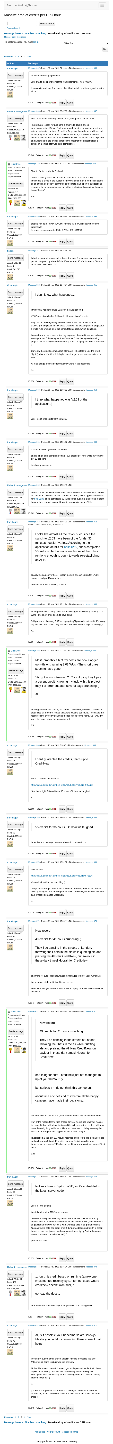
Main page (40, 1432)
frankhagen (12, 68)
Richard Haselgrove (17, 111)
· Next (29, 56)
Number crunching (35, 33)
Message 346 (91, 68)
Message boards (13, 33)
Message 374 (34, 1267)
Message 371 (34, 921)
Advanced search (13, 28)
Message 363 (34, 522)
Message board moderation (15, 37)
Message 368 (34, 745)
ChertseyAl (12, 285)
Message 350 (34, 216)
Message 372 (34, 1011)
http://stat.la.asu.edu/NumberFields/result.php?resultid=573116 (62, 875)
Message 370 (34, 862)
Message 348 (34, 111)
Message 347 (34, 68)
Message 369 (34, 817)
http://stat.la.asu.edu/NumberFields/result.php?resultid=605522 (62, 785)
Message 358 (34, 285)
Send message (15, 75)
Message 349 (34, 164)
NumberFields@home (22, 5)
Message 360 (34, 390)
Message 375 (34, 1325)
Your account (53, 1432)
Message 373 (34, 1177)
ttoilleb (10, 251)
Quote (70, 102)
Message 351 (34, 251)
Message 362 (34, 485)
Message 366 (34, 650)
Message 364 (34, 604)
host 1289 (39, 498)
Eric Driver (16, 164)
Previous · (9, 56)
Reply (62, 102)
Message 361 (34, 442)
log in (35, 42)
